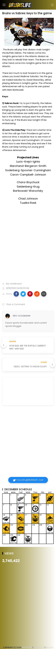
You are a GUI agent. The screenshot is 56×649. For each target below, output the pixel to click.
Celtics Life (39, 647)
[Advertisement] (28, 248)
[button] (16, 294)
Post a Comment (15, 304)
